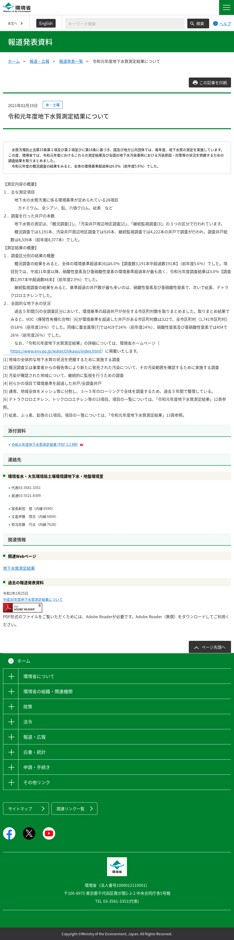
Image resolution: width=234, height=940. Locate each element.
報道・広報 (39, 61)
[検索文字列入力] (125, 23)
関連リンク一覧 (70, 809)
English (46, 23)
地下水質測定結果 (19, 568)
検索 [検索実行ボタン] (200, 23)
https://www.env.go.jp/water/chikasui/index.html (55, 351)
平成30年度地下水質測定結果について (33, 599)
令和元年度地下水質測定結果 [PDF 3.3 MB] (44, 444)
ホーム (14, 61)
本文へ (12, 23)
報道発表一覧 (71, 61)
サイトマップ (20, 809)
